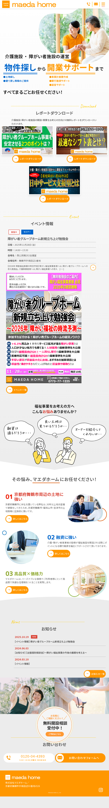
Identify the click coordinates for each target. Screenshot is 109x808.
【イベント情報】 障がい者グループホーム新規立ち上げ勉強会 (50, 650)
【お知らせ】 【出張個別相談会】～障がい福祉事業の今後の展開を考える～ (57, 661)
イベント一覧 (20, 398)
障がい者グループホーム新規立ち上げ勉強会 (38, 245)
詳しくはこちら (20, 527)
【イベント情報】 (24, 672)
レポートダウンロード (29, 162)
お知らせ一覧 (95, 682)
